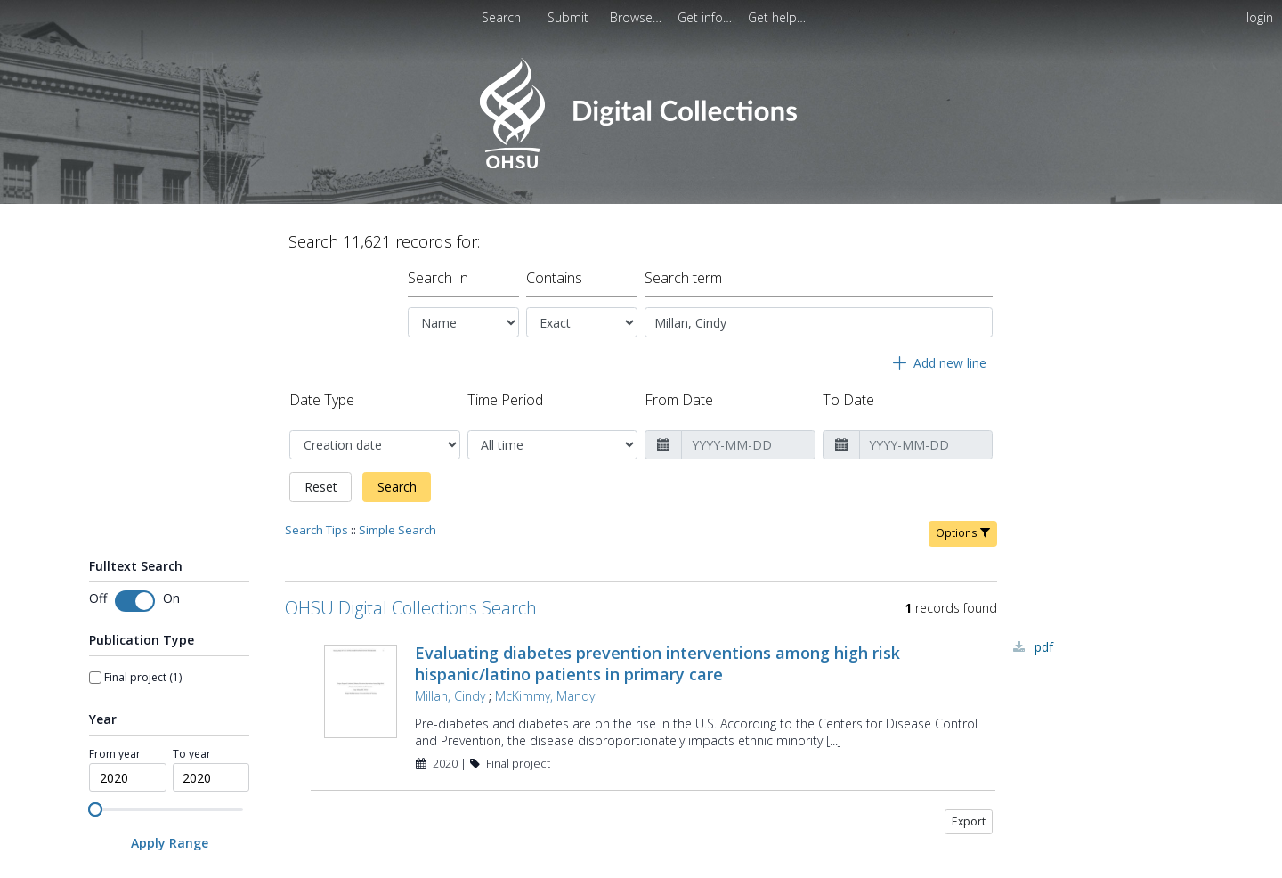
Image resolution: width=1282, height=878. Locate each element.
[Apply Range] (169, 649)
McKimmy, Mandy (545, 501)
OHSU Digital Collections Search (411, 414)
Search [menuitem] (501, 17)
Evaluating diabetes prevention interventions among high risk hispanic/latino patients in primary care (657, 469)
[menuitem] (570, 17)
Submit (570, 17)
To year (192, 560)
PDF (1044, 452)
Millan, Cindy (450, 501)
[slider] (95, 615)
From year (115, 560)
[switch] (135, 407)
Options (963, 338)
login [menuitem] (1259, 17)
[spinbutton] (127, 584)
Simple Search (397, 336)
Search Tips (316, 336)
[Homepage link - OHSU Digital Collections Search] (640, 164)
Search (397, 293)
